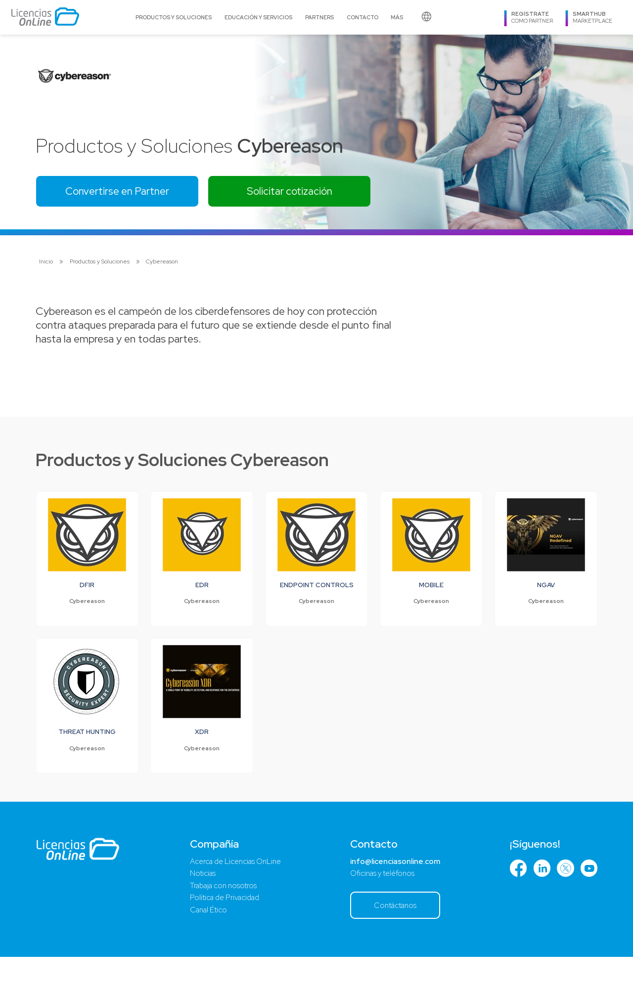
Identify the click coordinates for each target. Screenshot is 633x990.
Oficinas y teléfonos (382, 905)
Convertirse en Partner (122, 192)
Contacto (362, 17)
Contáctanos (395, 938)
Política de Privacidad (224, 930)
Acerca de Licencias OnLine (235, 892)
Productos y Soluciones (174, 17)
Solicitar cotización (303, 192)
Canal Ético (206, 943)
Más (397, 17)
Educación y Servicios (258, 17)
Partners (319, 17)
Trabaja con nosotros (222, 917)
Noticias (200, 905)
